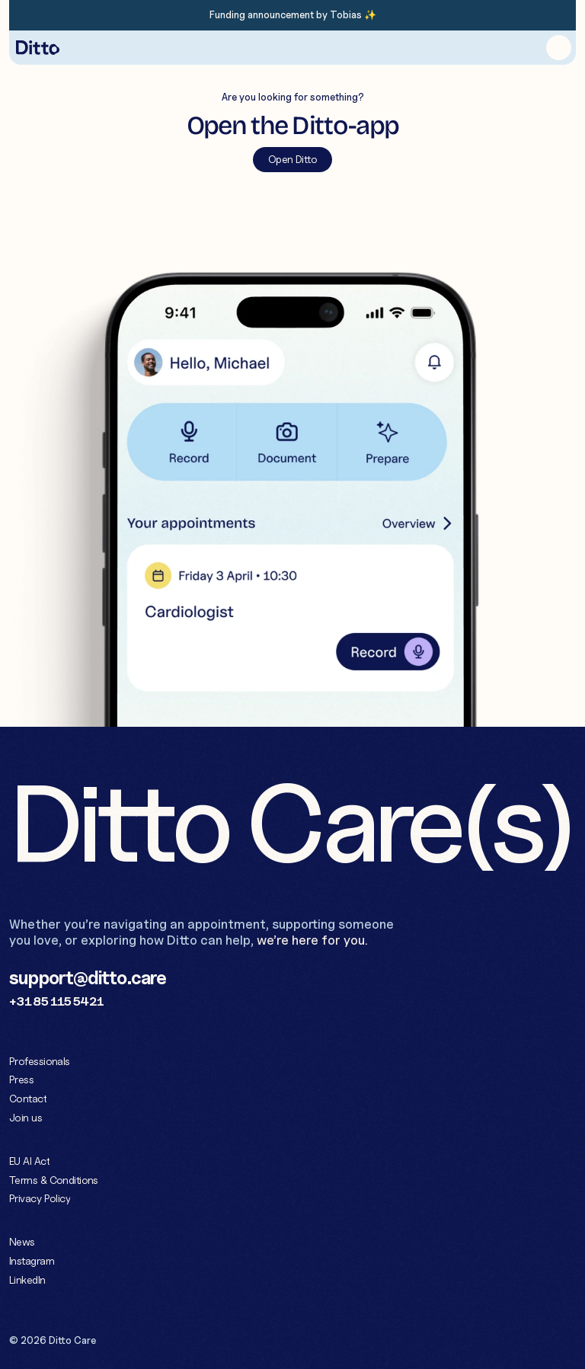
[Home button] (38, 47)
